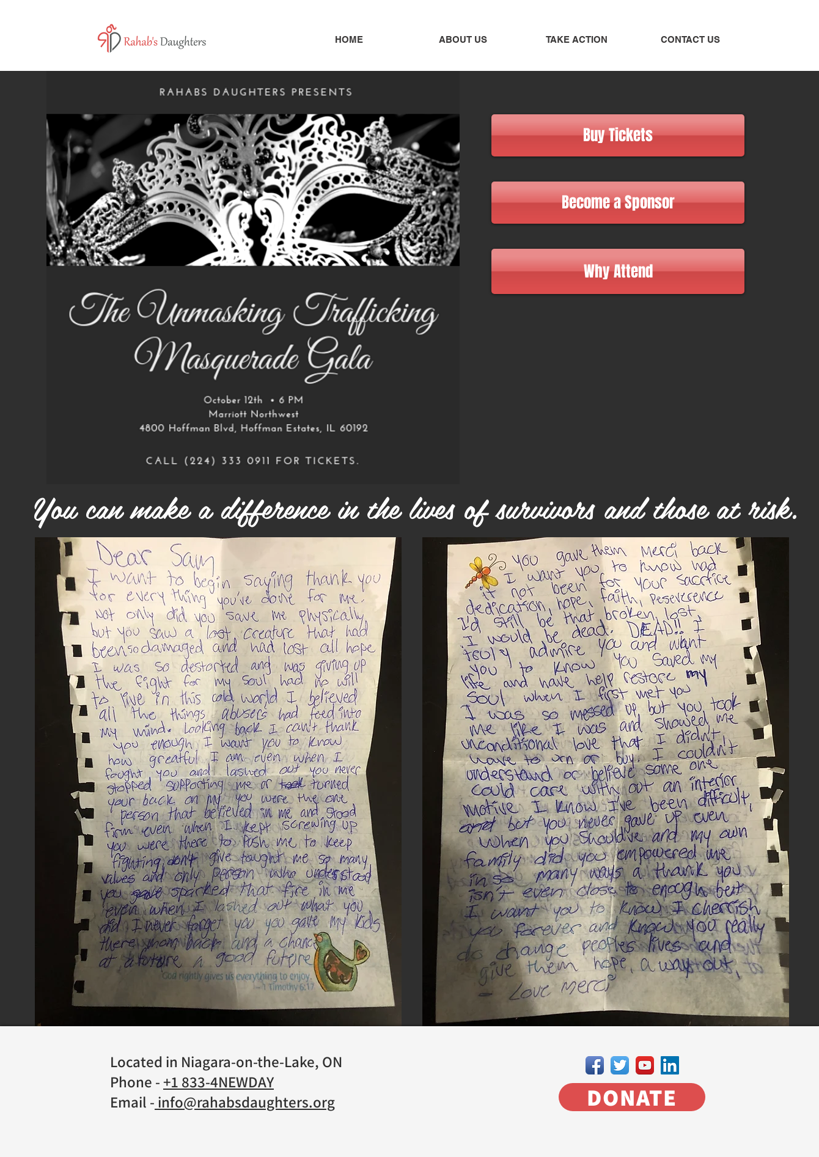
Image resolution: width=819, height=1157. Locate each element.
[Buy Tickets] (617, 135)
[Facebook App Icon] (595, 1065)
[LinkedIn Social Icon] (670, 1065)
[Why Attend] (617, 271)
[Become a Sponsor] (617, 203)
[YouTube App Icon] (645, 1065)
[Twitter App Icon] (620, 1065)
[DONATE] (632, 1097)
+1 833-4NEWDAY (218, 1081)
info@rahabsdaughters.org (245, 1102)
